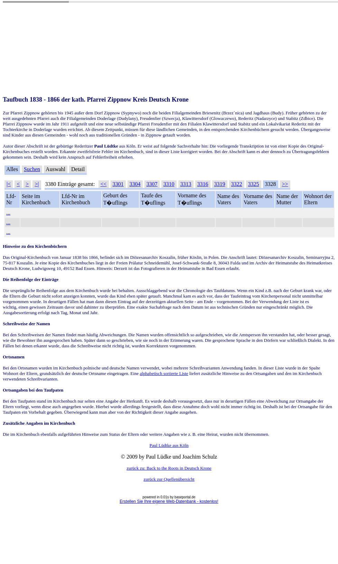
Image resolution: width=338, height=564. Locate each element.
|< (9, 184)
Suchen (32, 169)
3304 (135, 184)
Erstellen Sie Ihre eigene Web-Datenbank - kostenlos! (169, 501)
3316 (202, 184)
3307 (152, 184)
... (8, 213)
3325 (253, 184)
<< (104, 184)
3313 (185, 184)
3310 (169, 184)
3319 (219, 184)
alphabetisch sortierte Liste (164, 373)
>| (37, 184)
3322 (236, 184)
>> (285, 184)
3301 (118, 184)
